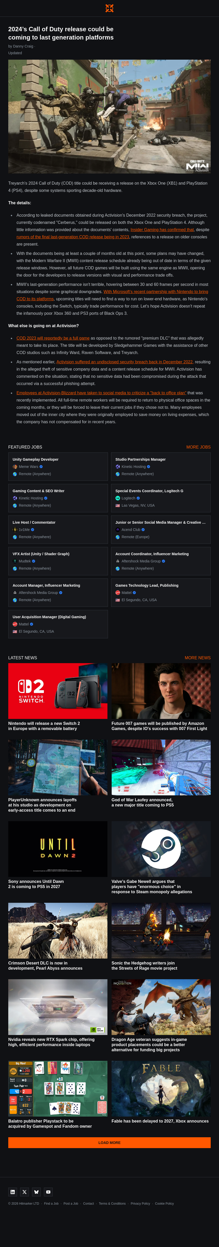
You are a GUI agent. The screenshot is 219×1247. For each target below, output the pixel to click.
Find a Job (51, 1203)
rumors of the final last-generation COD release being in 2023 (73, 237)
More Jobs (198, 447)
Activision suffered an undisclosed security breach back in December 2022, (125, 362)
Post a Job (71, 1203)
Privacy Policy (140, 1203)
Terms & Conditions (112, 1203)
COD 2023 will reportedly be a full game (53, 338)
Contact (88, 1203)
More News (198, 658)
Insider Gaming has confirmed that (162, 230)
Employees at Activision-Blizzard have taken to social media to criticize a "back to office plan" (101, 393)
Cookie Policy (164, 1203)
